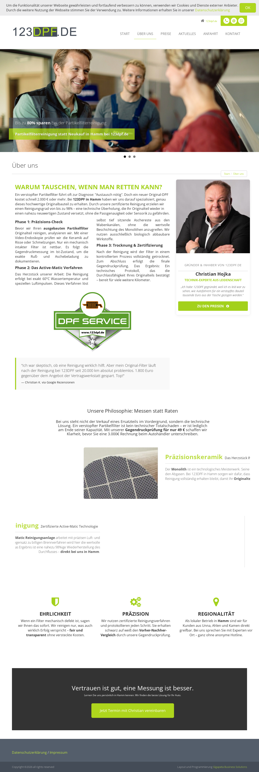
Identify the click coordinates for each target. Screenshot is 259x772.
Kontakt (232, 33)
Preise (166, 33)
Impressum (58, 752)
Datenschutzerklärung (212, 10)
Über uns (145, 33)
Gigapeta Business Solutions (230, 767)
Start (125, 33)
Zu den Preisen (213, 306)
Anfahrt (210, 33)
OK (247, 7)
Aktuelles (187, 33)
